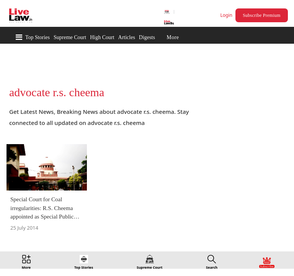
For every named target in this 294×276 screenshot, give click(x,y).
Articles (126, 37)
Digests (147, 37)
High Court (102, 37)
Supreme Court (70, 37)
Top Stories (37, 37)
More (173, 37)
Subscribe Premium (262, 15)
